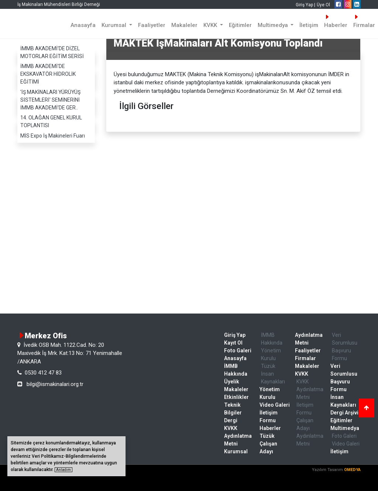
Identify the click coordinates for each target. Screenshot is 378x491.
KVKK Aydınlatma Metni (238, 436)
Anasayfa (83, 25)
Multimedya (344, 428)
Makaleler (184, 25)
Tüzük (268, 366)
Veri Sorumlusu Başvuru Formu (344, 346)
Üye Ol (323, 4)
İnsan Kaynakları (273, 378)
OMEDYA (352, 469)
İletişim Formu (269, 416)
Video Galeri (275, 405)
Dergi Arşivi (344, 413)
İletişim (308, 25)
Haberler (335, 21)
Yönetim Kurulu (271, 354)
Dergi (230, 420)
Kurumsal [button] (115, 25)
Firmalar (305, 358)
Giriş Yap (234, 335)
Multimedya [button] (273, 25)
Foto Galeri (237, 350)
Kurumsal (236, 451)
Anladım (63, 470)
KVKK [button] (211, 25)
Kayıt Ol (233, 343)
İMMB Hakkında (235, 370)
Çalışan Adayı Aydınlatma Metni (309, 432)
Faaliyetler (151, 25)
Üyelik (231, 382)
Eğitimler (240, 25)
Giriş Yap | (305, 4)
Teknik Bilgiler (233, 409)
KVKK (301, 374)
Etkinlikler (236, 397)
